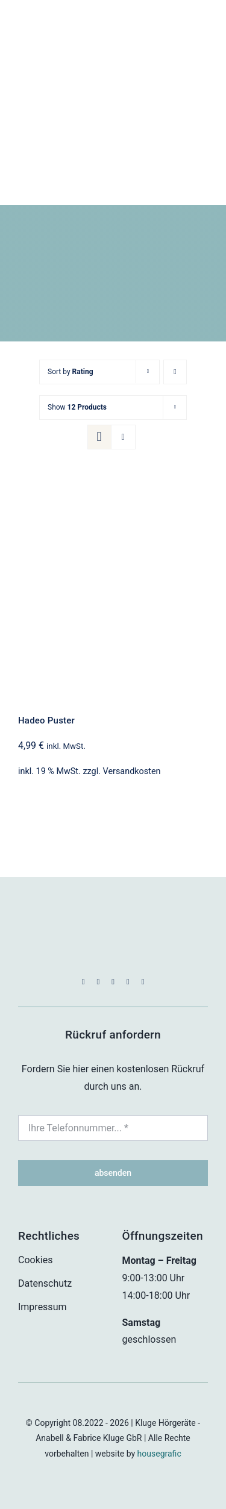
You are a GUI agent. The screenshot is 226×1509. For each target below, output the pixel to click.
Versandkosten (132, 771)
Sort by (70, 371)
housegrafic (159, 1453)
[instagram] (97, 982)
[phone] (143, 982)
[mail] (128, 982)
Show (77, 407)
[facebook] (83, 982)
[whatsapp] (113, 982)
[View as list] (123, 437)
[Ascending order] (175, 372)
